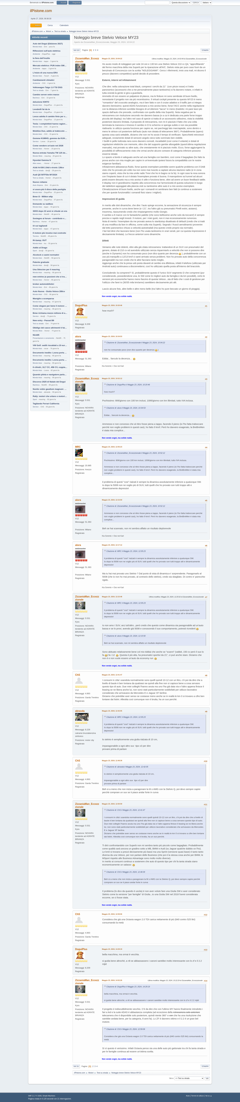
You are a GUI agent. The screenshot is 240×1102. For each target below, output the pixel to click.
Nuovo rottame (40, 182)
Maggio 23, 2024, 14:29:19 (112, 949)
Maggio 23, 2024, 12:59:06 (112, 914)
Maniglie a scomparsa (43, 298)
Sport (35, 251)
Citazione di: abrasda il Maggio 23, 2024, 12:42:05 (127, 767)
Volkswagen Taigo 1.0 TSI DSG (47, 87)
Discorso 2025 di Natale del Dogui (49, 382)
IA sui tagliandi (40, 226)
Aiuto (188, 1096)
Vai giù (76, 50)
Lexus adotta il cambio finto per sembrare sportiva (50, 116)
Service (36, 141)
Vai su (76, 1066)
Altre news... (37, 163)
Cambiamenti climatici (43, 80)
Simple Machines (49, 1096)
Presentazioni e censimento (43, 338)
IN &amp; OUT (40, 240)
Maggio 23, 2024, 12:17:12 (112, 545)
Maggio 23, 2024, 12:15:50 (112, 500)
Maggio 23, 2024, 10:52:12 (112, 378)
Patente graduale (41, 262)
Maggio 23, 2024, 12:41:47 (112, 675)
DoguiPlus (81, 305)
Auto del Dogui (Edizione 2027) (48, 44)
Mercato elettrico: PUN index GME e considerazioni (50, 65)
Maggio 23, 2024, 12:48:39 (112, 760)
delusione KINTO (41, 102)
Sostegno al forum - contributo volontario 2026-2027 (50, 218)
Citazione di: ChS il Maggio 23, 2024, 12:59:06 (125, 1029)
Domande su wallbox (43, 204)
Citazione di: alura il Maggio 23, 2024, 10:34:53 (126, 408)
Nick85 (36, 335)
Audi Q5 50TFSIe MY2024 (45, 175)
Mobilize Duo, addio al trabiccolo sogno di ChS (50, 131)
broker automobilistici (43, 284)
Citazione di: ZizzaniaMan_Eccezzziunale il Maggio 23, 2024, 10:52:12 (135, 453)
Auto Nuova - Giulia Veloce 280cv (49, 291)
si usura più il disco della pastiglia (49, 189)
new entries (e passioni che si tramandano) (50, 277)
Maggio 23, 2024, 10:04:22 (112, 58)
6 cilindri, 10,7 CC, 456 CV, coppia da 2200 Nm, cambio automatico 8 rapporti (50, 367)
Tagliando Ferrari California (46, 403)
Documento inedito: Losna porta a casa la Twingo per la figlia (50, 353)
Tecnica (36, 236)
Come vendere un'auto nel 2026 (48, 145)
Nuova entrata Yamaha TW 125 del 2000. (50, 153)
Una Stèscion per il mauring (46, 269)
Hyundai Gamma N (42, 160)
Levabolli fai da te (41, 109)
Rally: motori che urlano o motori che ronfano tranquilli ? (50, 396)
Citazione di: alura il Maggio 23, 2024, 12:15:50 (126, 636)
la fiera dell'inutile (41, 58)
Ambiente (36, 54)
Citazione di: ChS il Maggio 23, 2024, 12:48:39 (125, 872)
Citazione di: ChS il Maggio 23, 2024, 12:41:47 (125, 810)
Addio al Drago (40, 247)
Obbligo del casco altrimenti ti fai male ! (50, 328)
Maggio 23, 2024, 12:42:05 (112, 711)
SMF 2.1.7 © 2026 (35, 1096)
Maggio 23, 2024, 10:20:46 (112, 305)
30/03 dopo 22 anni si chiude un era (50, 211)
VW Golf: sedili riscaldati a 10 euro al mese (50, 345)
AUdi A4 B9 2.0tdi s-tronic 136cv (48, 167)
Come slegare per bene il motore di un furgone (50, 306)
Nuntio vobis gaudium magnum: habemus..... (50, 389)
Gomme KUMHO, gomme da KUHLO (50, 138)
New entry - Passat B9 (43, 320)
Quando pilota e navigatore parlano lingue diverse (50, 374)
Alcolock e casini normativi (46, 255)
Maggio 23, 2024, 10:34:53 (112, 336)
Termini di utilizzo (197, 1096)
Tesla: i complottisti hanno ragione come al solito (50, 124)
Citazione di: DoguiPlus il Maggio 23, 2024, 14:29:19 (128, 987)
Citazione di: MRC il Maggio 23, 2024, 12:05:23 (126, 551)
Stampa (205, 50)
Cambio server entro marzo (46, 94)
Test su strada (38, 90)
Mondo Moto (37, 156)
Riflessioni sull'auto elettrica (46, 51)
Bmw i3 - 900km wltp (43, 196)
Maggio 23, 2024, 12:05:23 (112, 447)
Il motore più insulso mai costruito (49, 233)
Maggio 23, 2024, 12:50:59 (112, 804)
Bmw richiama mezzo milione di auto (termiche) (50, 313)
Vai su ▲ (208, 1096)
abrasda (79, 711)
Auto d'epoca (38, 185)
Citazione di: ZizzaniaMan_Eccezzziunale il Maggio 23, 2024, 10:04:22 (135, 343)
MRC (78, 447)
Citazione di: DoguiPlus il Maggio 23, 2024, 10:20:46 (128, 385)
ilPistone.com (41, 11)
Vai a (171, 1078)
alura (78, 336)
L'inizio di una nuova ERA (45, 73)
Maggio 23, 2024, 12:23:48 (112, 597)
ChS (77, 675)
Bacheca (36, 98)
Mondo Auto (37, 47)
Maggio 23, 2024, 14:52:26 (112, 980)
